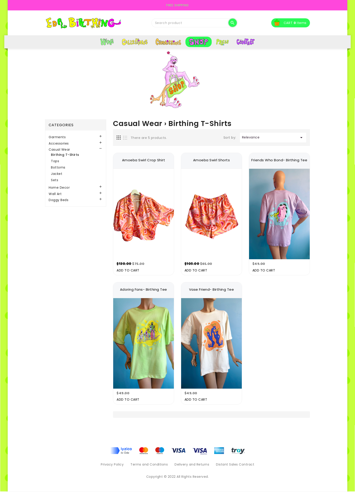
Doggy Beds (58, 200)
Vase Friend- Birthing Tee (211, 289)
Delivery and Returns (192, 464)
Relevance (273, 137)
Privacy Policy (112, 464)
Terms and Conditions (149, 464)
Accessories (59, 143)
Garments (57, 137)
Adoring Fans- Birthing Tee (143, 289)
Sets (54, 180)
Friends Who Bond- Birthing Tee (279, 160)
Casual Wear (59, 149)
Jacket (56, 173)
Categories (61, 125)
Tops (55, 161)
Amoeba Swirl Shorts (211, 160)
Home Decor (59, 187)
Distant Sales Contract (235, 464)
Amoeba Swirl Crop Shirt (143, 160)
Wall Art (55, 194)
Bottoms (58, 167)
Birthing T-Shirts (65, 154)
